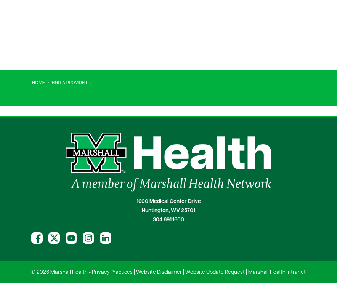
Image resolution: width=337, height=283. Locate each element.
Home (38, 83)
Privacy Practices (112, 272)
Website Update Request (215, 272)
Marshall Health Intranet (277, 272)
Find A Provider (69, 83)
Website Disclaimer (159, 272)
